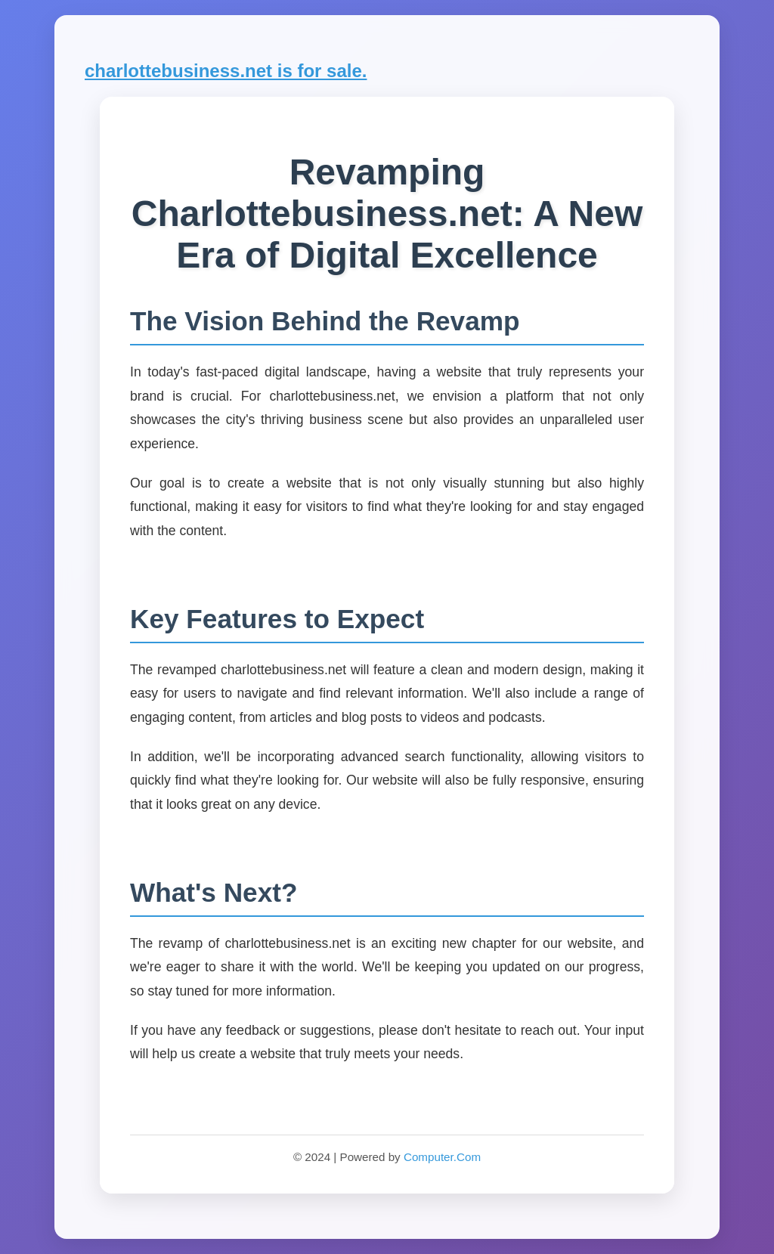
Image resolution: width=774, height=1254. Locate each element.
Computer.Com (442, 1156)
